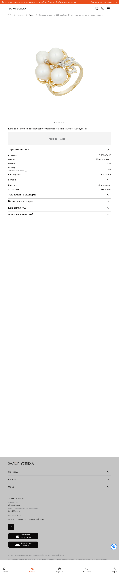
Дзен (11, 527)
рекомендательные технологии (58, 559)
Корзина (59, 572)
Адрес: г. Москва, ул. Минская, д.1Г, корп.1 (27, 519)
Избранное (87, 572)
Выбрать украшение (66, 2)
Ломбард (13, 472)
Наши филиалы (14, 515)
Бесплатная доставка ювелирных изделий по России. (29, 2)
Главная (5, 572)
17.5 (109, 170)
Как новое (106, 189)
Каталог (32, 572)
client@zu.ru (14, 505)
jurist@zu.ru (14, 511)
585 (109, 164)
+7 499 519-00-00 (16, 498)
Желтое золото (103, 159)
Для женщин (105, 185)
